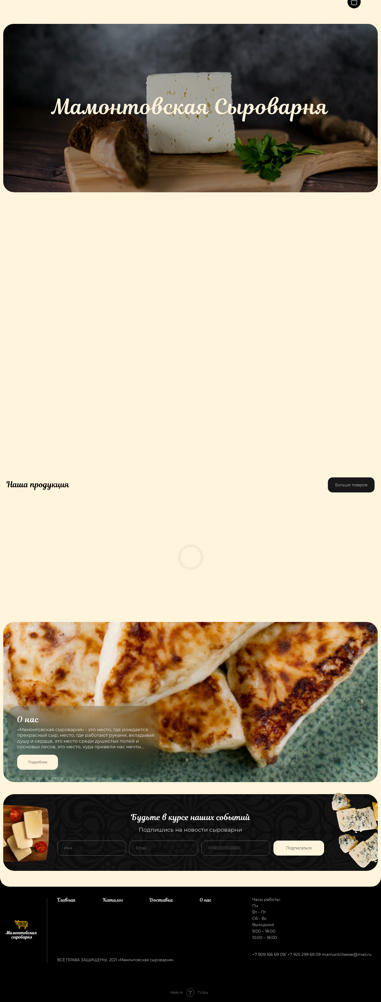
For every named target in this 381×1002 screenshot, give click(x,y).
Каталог (113, 900)
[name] (91, 848)
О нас (205, 900)
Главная (66, 900)
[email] (163, 848)
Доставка (161, 900)
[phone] (235, 848)
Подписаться (299, 848)
